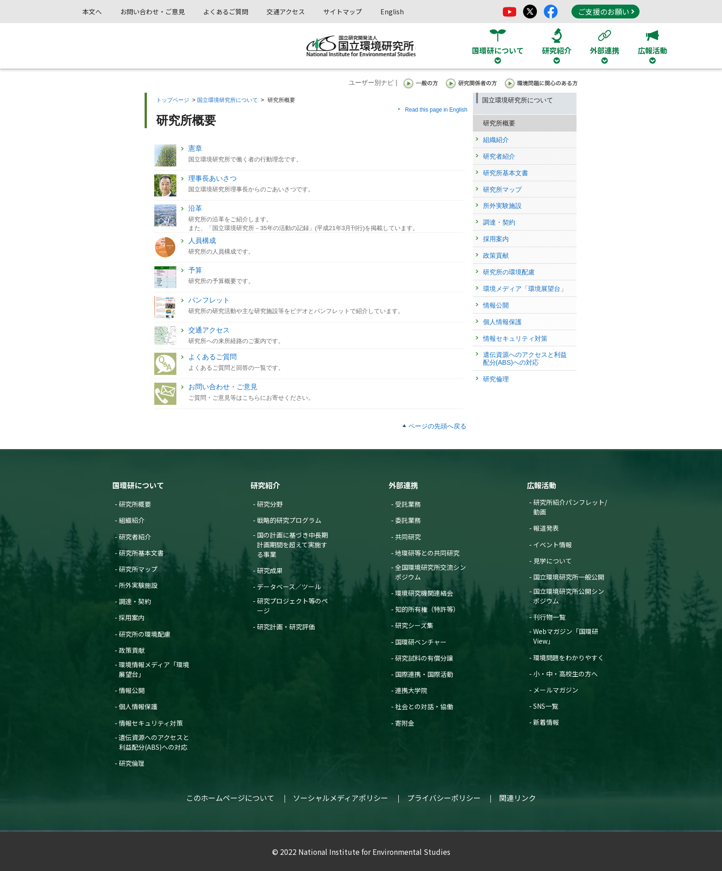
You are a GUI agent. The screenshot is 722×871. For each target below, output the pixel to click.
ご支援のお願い (606, 11)
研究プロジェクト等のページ (292, 605)
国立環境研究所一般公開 (568, 576)
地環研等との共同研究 (427, 552)
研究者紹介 (135, 536)
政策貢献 (132, 650)
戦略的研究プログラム (289, 520)
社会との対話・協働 (424, 706)
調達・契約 (135, 601)
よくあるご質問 (225, 11)
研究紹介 (265, 485)
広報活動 (541, 485)
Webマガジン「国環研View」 (565, 636)
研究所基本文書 (141, 552)
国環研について (138, 485)
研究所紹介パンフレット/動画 (570, 507)
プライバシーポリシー (444, 797)
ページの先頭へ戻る (437, 426)
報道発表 (546, 528)
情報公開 (132, 690)
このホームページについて (230, 797)
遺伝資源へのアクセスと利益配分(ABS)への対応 (154, 742)
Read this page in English (436, 110)
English (392, 11)
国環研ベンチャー (421, 641)
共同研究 (408, 536)
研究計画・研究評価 (286, 626)
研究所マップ (138, 569)
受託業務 (408, 504)
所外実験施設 (138, 585)
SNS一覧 (545, 706)
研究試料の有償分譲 (424, 658)
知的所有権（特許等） (427, 609)
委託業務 (408, 520)
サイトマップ (342, 11)
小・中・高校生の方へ (565, 673)
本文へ (92, 11)
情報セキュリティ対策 (151, 723)
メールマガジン (555, 689)
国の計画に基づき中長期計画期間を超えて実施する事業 (292, 544)
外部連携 (403, 485)
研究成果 (270, 570)
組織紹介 (132, 520)
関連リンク (517, 797)
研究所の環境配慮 (144, 634)
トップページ (172, 100)
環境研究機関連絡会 (424, 593)
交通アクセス (286, 11)
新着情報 (546, 722)
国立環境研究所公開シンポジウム (568, 596)
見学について (552, 560)
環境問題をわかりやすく (568, 657)
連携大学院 (411, 690)
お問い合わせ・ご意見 (152, 11)
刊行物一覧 (549, 617)
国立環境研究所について (227, 100)
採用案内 (132, 617)
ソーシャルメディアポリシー (340, 797)
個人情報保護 (138, 706)
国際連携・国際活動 (424, 674)
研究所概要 (135, 504)
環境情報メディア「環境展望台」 (154, 669)
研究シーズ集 (414, 625)
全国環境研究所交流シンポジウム (430, 572)
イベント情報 (552, 544)
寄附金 (404, 723)
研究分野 (270, 504)
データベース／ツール (289, 586)
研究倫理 (132, 763)
